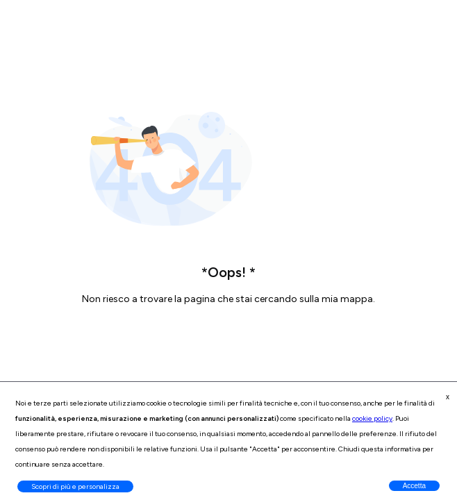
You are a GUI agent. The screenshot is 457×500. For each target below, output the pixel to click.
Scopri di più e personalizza (75, 486)
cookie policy (372, 418)
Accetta (414, 486)
